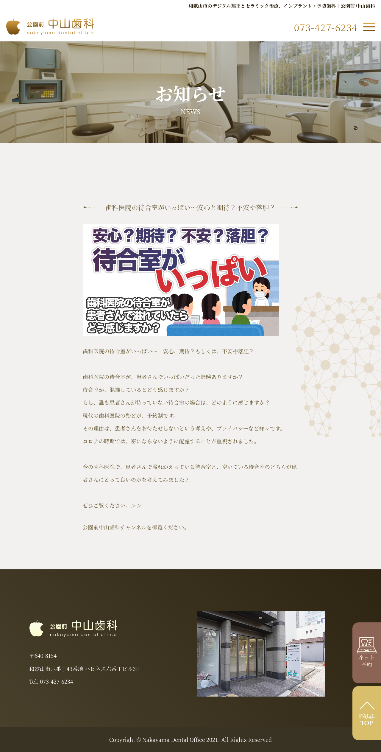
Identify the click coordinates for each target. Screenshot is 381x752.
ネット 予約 (367, 656)
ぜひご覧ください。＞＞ (112, 505)
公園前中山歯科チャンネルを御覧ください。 (136, 527)
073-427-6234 (56, 681)
